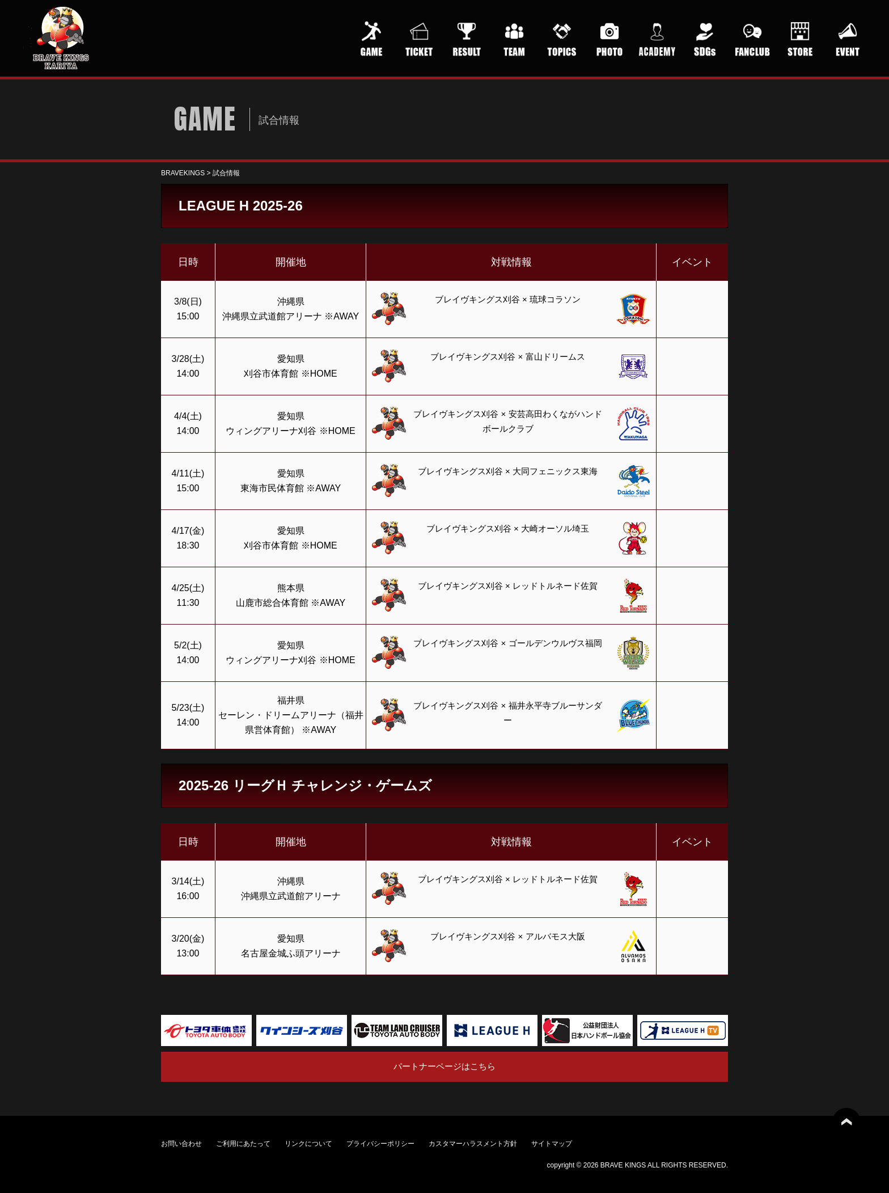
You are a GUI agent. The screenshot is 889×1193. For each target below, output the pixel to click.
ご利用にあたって (243, 1144)
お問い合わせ (181, 1144)
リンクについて (308, 1144)
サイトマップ (551, 1144)
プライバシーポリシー (380, 1144)
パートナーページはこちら (444, 1066)
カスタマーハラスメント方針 (473, 1144)
